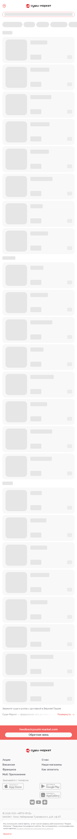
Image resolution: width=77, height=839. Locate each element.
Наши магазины (52, 764)
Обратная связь (39, 734)
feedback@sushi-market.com (38, 729)
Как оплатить (50, 769)
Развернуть (66, 714)
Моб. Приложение (14, 774)
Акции (6, 759)
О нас (45, 759)
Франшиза (9, 769)
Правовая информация (15, 823)
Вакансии (9, 764)
